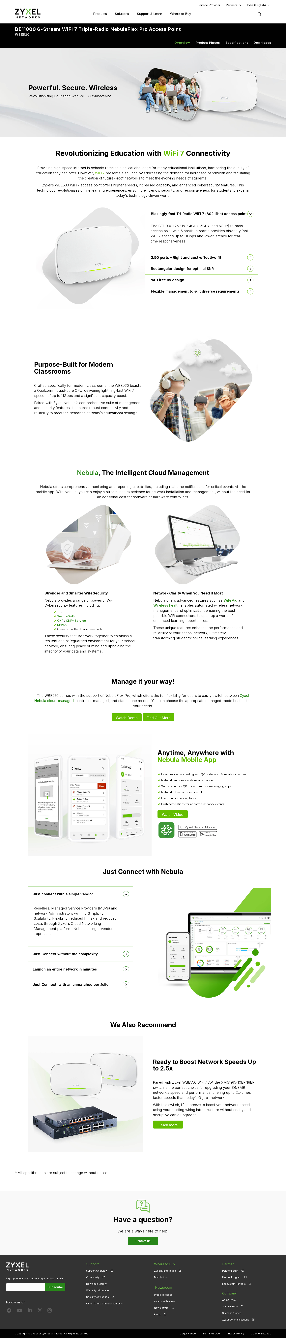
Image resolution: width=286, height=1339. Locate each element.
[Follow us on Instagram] (49, 1311)
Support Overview (96, 1271)
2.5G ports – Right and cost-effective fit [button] (187, 258)
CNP (60, 621)
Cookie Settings (261, 1334)
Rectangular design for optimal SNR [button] (183, 269)
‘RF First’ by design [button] (168, 280)
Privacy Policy (235, 1334)
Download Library (96, 1284)
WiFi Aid (230, 601)
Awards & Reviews (165, 1300)
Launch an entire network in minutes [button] (66, 970)
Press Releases (163, 1293)
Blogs (157, 1313)
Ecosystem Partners (234, 1284)
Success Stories (231, 1313)
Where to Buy (180, 14)
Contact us (143, 1241)
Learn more (168, 1125)
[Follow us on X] (39, 1311)
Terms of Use (211, 1334)
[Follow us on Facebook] (9, 1311)
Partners (231, 5)
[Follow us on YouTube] (19, 1311)
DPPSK (62, 625)
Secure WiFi (66, 617)
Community (93, 1277)
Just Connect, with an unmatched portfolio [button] (71, 985)
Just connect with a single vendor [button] (64, 894)
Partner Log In (230, 1271)
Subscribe (55, 1287)
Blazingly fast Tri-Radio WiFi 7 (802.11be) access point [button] (199, 214)
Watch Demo (126, 718)
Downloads (262, 43)
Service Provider (209, 5)
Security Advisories (97, 1297)
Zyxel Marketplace (165, 1271)
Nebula (87, 473)
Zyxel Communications (235, 1320)
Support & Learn (149, 14)
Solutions (122, 14)
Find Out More (159, 718)
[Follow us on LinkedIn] (30, 1311)
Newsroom (162, 1287)
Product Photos (208, 43)
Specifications (236, 43)
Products (100, 14)
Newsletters (161, 1306)
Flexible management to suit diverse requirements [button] (196, 292)
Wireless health (166, 606)
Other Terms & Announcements (104, 1303)
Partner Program (231, 1277)
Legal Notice (188, 1334)
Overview (182, 43)
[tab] (201, 214)
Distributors (161, 1277)
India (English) (256, 5)
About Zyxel (229, 1300)
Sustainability (230, 1306)
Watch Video (173, 814)
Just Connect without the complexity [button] (66, 954)
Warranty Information (98, 1290)
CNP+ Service (76, 621)
